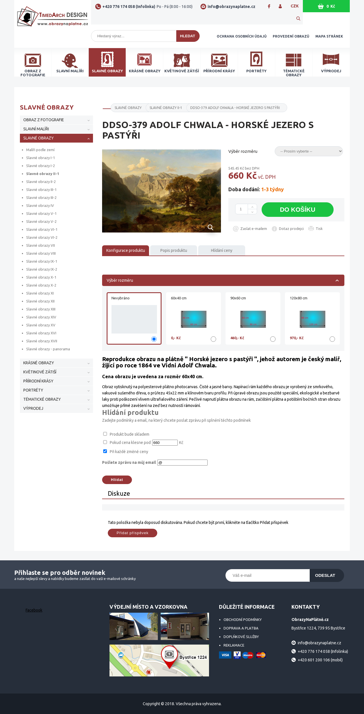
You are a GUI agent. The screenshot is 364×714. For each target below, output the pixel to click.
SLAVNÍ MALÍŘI (36, 129)
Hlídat (117, 480)
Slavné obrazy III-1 (41, 190)
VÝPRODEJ (33, 408)
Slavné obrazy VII (40, 245)
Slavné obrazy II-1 (42, 174)
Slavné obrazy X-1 (41, 277)
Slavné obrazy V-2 (41, 221)
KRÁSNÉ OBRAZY (38, 363)
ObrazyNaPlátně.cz (52, 17)
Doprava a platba (241, 628)
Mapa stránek (329, 36)
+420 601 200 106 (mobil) (320, 660)
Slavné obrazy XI (40, 293)
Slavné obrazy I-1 (40, 158)
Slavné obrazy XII (40, 301)
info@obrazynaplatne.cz (231, 6)
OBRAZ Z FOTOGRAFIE (43, 120)
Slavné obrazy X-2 (41, 285)
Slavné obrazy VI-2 (41, 237)
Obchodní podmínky (243, 620)
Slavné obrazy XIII (40, 309)
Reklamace (234, 645)
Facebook (34, 610)
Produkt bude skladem (129, 434)
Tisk (319, 229)
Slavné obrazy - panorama (48, 349)
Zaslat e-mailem (253, 229)
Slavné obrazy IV (40, 205)
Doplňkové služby (241, 637)
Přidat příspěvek (132, 533)
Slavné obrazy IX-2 (41, 269)
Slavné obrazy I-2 (40, 166)
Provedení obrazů (291, 36)
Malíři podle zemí (40, 150)
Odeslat (325, 575)
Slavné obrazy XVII (41, 341)
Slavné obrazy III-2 (41, 197)
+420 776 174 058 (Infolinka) (147, 6)
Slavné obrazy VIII (41, 253)
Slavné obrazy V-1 (41, 213)
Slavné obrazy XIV (41, 317)
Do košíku (297, 209)
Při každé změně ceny (129, 451)
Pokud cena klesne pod (130, 442)
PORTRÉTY (33, 390)
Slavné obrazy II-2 (41, 182)
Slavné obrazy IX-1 (41, 261)
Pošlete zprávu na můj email (129, 462)
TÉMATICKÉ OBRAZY (42, 399)
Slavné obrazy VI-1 (41, 229)
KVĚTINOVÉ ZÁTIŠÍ (39, 372)
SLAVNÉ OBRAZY (38, 138)
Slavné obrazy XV (40, 325)
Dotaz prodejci (291, 229)
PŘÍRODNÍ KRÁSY (38, 381)
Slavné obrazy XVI (41, 333)
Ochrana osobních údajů (241, 36)
